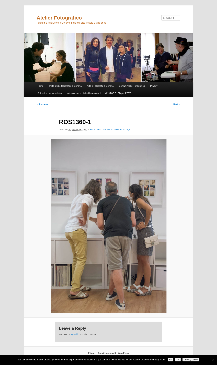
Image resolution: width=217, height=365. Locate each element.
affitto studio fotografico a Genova (65, 86)
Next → (176, 104)
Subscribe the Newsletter (49, 93)
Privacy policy (191, 359)
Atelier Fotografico (59, 18)
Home (40, 86)
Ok (170, 359)
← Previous (42, 104)
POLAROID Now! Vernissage (116, 129)
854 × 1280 (95, 129)
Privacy (153, 86)
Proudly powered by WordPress (113, 353)
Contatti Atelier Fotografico (132, 86)
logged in (75, 334)
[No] (212, 360)
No (177, 359)
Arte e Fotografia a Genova (100, 86)
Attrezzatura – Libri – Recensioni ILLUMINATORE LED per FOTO (99, 93)
